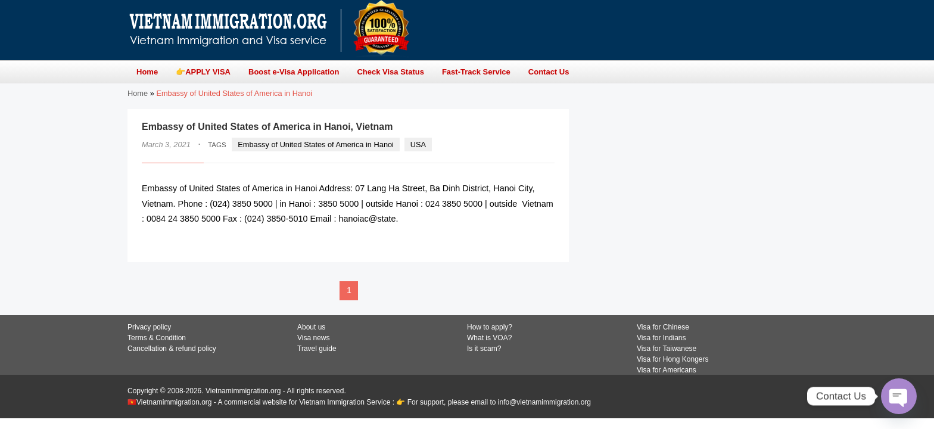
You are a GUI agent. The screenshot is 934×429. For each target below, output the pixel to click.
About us (311, 327)
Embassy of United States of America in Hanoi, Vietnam (267, 127)
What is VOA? (489, 338)
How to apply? (489, 327)
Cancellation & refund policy (171, 348)
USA (418, 144)
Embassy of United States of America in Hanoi (316, 144)
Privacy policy (149, 327)
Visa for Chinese (663, 327)
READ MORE (518, 242)
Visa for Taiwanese (666, 348)
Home (137, 93)
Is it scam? (484, 348)
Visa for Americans (666, 370)
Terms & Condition (156, 338)
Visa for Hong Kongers (673, 359)
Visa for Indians (661, 338)
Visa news (313, 338)
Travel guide (317, 348)
